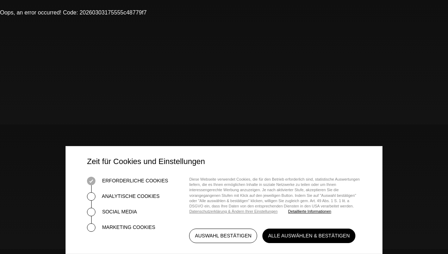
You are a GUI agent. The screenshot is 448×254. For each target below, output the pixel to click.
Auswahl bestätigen (223, 235)
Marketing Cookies (121, 227)
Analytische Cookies (123, 196)
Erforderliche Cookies (127, 181)
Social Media (112, 212)
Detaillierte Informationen (309, 211)
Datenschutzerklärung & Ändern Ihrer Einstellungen (233, 211)
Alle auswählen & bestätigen (309, 235)
